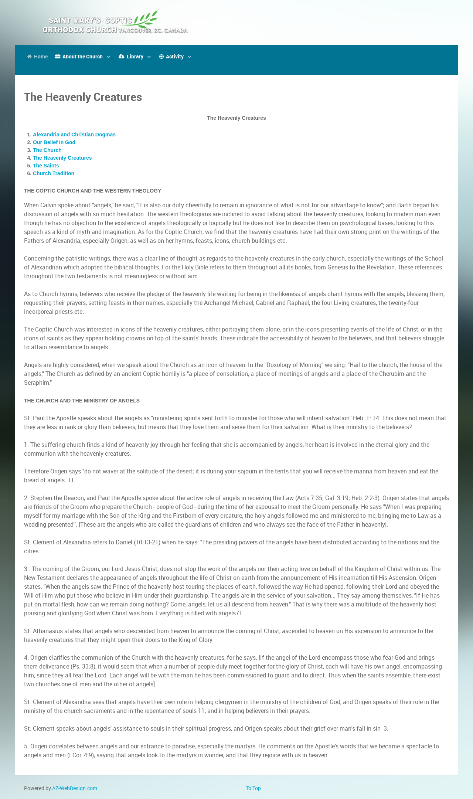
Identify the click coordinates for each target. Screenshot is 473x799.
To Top (253, 788)
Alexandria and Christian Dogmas (74, 134)
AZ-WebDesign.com (74, 788)
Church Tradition (53, 173)
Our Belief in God (54, 142)
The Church (47, 150)
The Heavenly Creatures (62, 158)
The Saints (46, 166)
